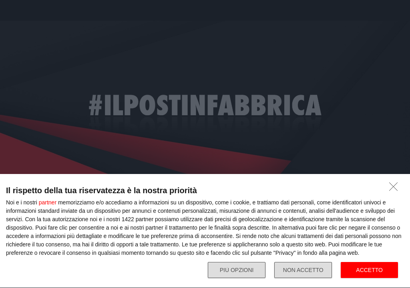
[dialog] (205, 231)
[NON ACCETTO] (395, 188)
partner (47, 202)
